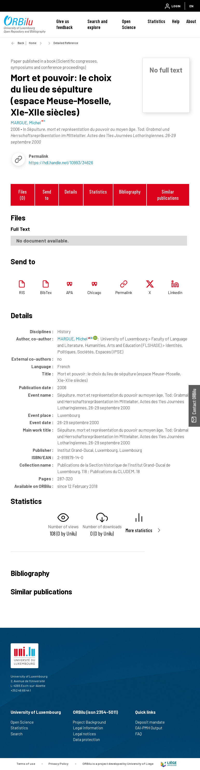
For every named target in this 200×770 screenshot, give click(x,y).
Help (176, 21)
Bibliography (129, 192)
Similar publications (168, 195)
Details (71, 192)
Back (21, 43)
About (191, 21)
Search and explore (97, 24)
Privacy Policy (58, 763)
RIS (22, 292)
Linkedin (175, 292)
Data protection (88, 739)
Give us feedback (64, 24)
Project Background (91, 722)
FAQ (140, 733)
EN (191, 6)
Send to (47, 195)
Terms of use (25, 763)
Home (32, 43)
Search (19, 733)
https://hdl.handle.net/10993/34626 (61, 162)
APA (69, 292)
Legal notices (86, 733)
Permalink (123, 292)
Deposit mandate (152, 722)
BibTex (46, 292)
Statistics (156, 21)
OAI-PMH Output (151, 727)
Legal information (90, 727)
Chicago (94, 292)
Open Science (129, 24)
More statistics (139, 530)
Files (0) (22, 195)
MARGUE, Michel (74, 338)
